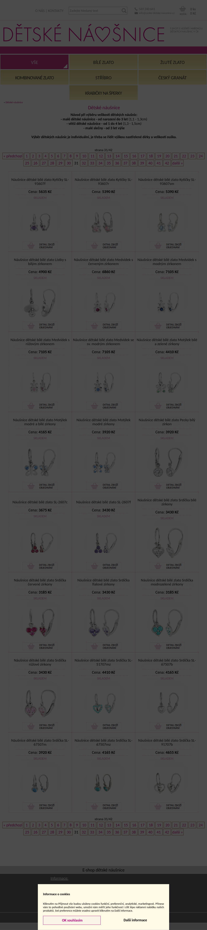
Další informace (135, 920)
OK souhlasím (72, 920)
